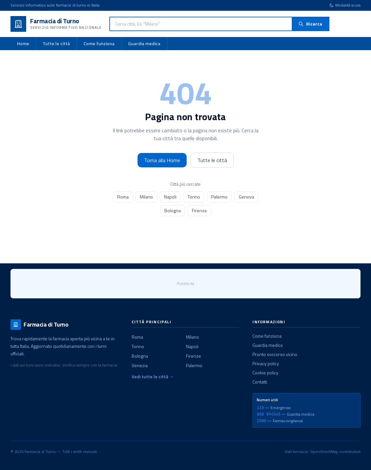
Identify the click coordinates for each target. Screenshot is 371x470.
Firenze (199, 210)
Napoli (170, 196)
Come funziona (99, 43)
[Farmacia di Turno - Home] (56, 24)
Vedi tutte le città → (153, 376)
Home (23, 43)
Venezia (140, 365)
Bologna (172, 210)
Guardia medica (144, 43)
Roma (123, 196)
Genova (246, 196)
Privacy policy (265, 363)
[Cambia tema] (345, 5)
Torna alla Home (162, 160)
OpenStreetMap (324, 451)
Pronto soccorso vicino (274, 354)
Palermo (219, 196)
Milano (146, 196)
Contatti (259, 381)
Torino (194, 196)
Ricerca (310, 23)
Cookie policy (265, 372)
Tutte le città (56, 43)
